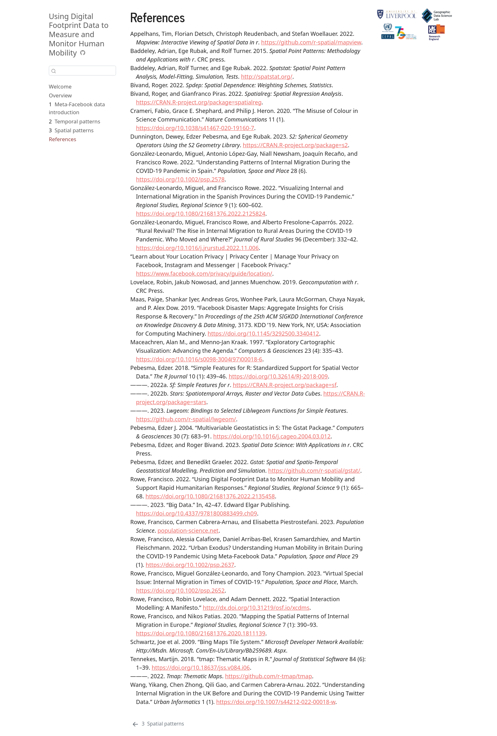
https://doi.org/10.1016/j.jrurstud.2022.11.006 (197, 248)
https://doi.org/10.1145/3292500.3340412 (263, 333)
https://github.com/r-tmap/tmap (268, 676)
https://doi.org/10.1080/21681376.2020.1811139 (200, 633)
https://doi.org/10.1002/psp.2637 (190, 564)
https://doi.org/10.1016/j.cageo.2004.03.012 (272, 436)
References (62, 139)
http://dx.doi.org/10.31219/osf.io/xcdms (256, 607)
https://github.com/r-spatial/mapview (311, 42)
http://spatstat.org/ (266, 76)
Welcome (60, 86)
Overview (60, 95)
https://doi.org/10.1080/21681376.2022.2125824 (200, 213)
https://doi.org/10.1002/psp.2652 (180, 590)
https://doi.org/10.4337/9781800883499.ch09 (196, 513)
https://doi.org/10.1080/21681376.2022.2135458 (210, 496)
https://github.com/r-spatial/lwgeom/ (186, 419)
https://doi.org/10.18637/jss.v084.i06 (201, 667)
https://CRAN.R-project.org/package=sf (284, 385)
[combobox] (82, 71)
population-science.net (188, 530)
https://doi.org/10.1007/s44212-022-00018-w (275, 702)
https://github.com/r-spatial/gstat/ (314, 470)
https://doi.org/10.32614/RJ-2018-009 (278, 376)
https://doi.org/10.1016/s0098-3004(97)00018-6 (199, 359)
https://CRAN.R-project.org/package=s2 (295, 145)
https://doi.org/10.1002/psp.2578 (180, 179)
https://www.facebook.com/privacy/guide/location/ (204, 273)
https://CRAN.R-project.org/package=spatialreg (198, 102)
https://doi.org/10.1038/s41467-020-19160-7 (195, 128)
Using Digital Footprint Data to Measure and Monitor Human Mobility (78, 34)
